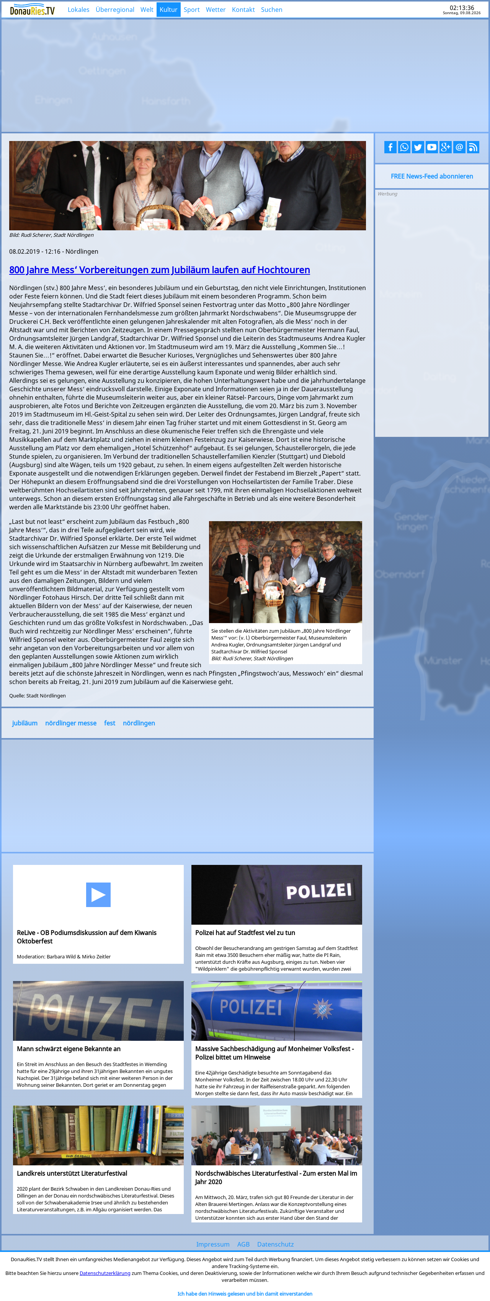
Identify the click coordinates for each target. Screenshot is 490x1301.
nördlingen (139, 723)
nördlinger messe (70, 723)
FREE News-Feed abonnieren (432, 176)
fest (109, 723)
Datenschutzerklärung (105, 1273)
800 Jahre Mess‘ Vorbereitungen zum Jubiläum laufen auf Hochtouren (159, 269)
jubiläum (25, 723)
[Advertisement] (245, 74)
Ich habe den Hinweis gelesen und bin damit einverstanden (245, 1293)
